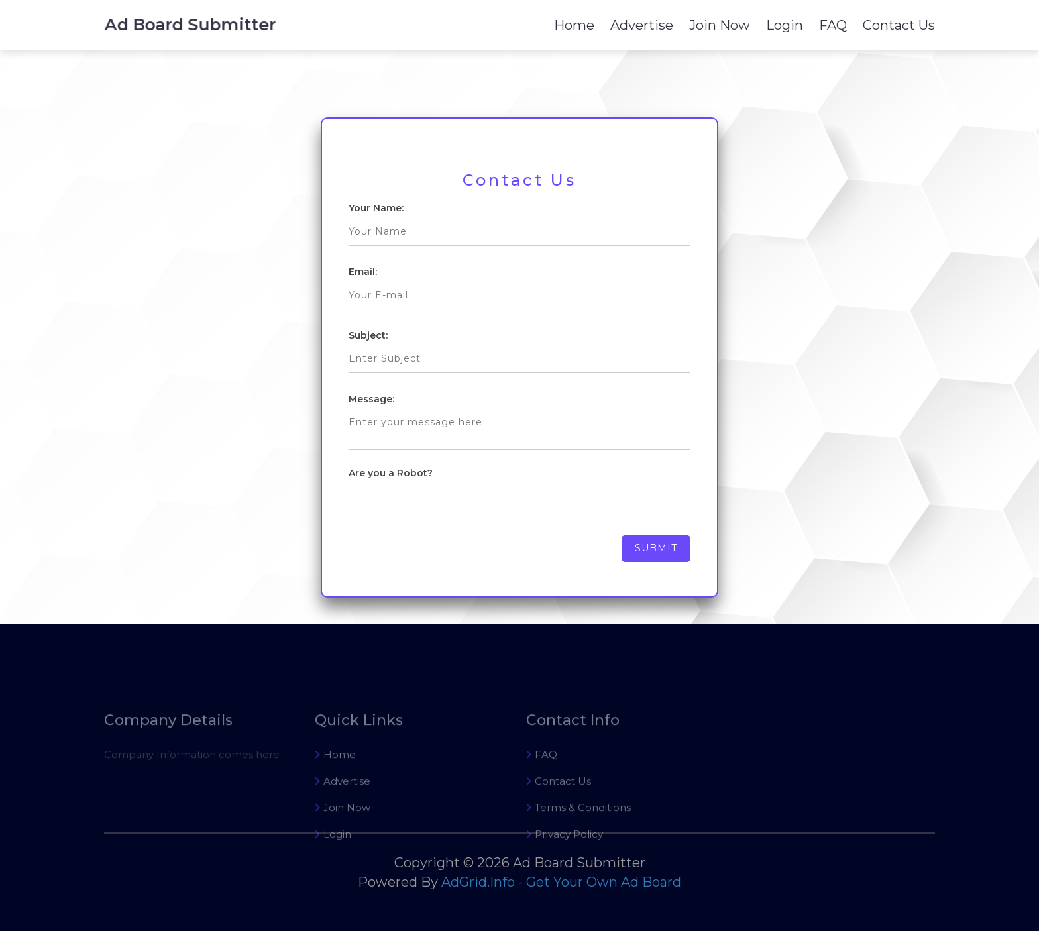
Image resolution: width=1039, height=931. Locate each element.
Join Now (719, 25)
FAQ (833, 25)
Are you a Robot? (391, 473)
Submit (656, 548)
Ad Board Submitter (192, 24)
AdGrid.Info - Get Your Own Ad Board (561, 882)
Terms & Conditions (578, 831)
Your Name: (376, 208)
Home (574, 25)
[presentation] (449, 509)
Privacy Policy (564, 857)
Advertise (641, 25)
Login (784, 25)
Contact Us (899, 25)
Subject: (368, 335)
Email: (363, 272)
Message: (371, 399)
